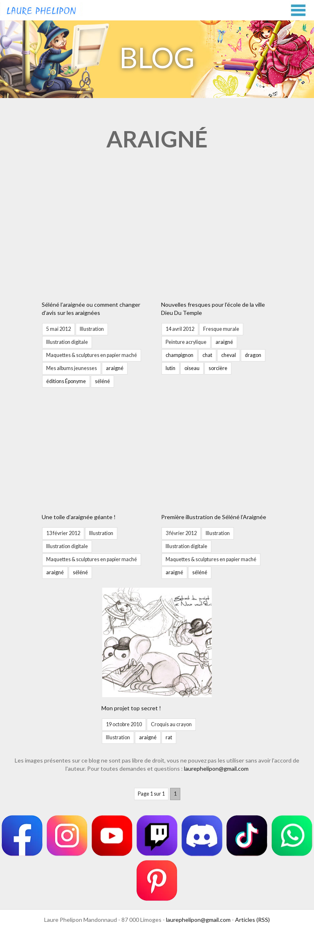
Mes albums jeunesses (71, 368)
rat (169, 737)
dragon (253, 355)
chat (207, 355)
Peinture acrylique (186, 342)
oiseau (192, 368)
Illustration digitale (67, 342)
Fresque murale (221, 329)
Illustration (92, 329)
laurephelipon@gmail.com (216, 768)
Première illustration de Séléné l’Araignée (213, 516)
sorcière (218, 368)
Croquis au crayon (171, 724)
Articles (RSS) (252, 919)
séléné (102, 381)
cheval (228, 355)
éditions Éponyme (66, 381)
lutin (170, 368)
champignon (179, 355)
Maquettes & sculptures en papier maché (91, 355)
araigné (114, 368)
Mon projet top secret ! (131, 708)
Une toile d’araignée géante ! (79, 516)
